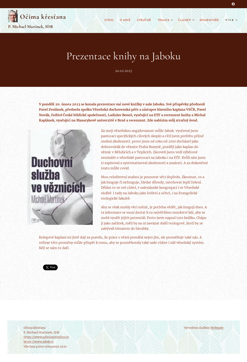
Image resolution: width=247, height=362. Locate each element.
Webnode (217, 328)
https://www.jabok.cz (39, 341)
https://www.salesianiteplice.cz (46, 337)
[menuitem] (100, 20)
